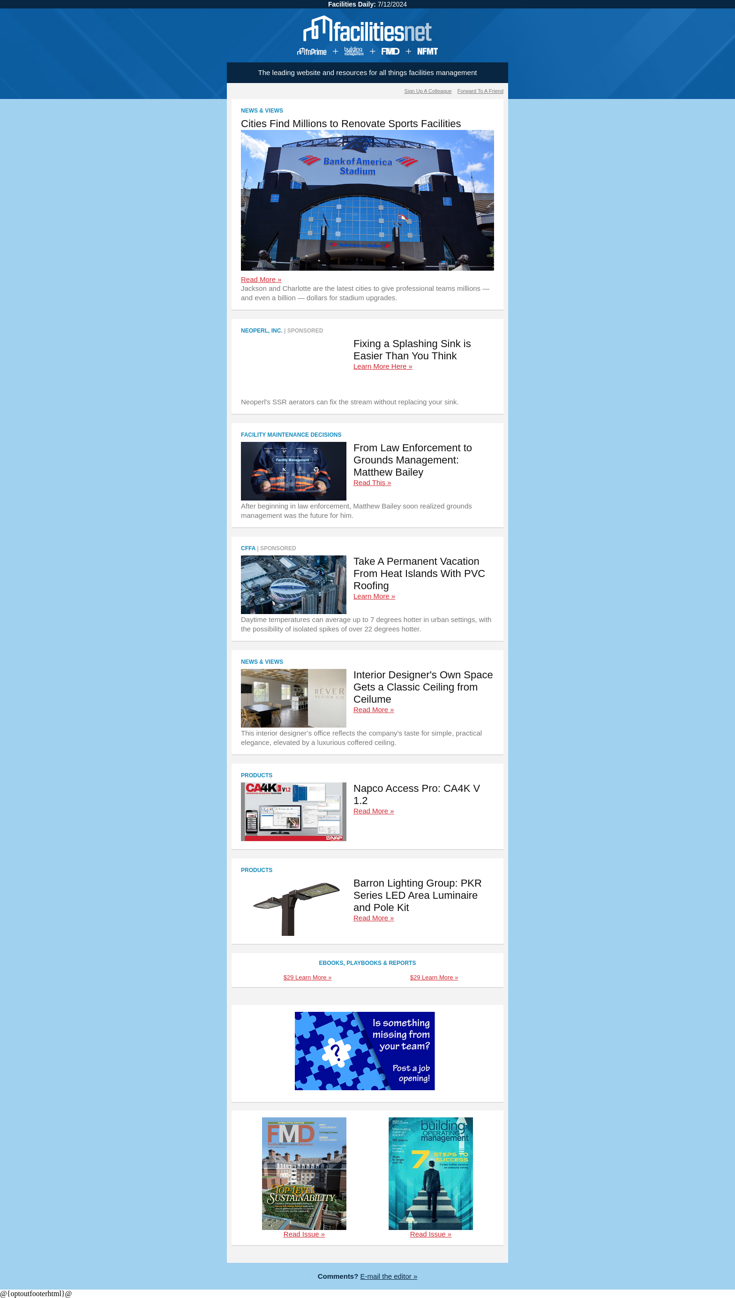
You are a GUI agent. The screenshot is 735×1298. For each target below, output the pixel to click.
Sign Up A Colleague (428, 91)
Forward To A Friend (480, 91)
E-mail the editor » (389, 1276)
